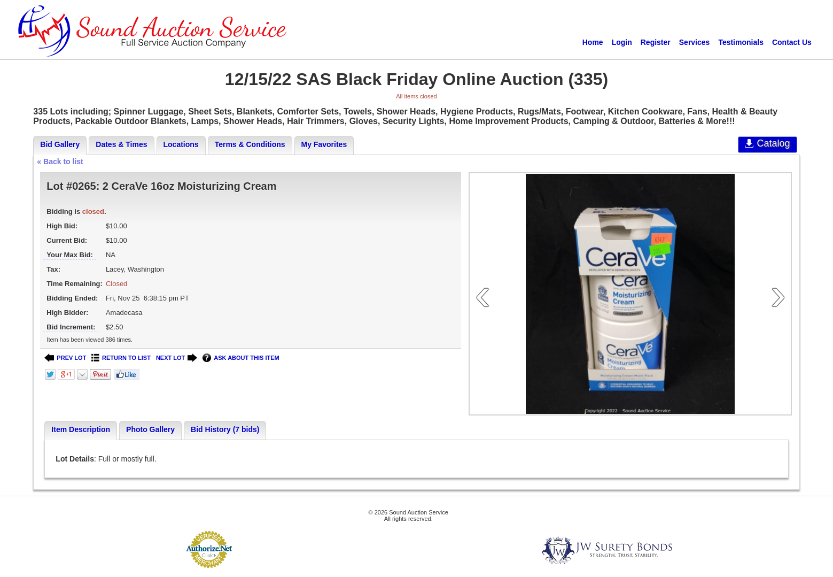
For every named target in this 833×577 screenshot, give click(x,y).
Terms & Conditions (250, 144)
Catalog (767, 143)
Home (592, 42)
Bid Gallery (60, 144)
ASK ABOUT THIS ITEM (241, 358)
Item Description (80, 429)
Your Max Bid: (69, 255)
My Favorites (324, 144)
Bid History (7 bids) (225, 429)
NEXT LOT (176, 358)
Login (622, 42)
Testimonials (741, 42)
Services (694, 42)
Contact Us (792, 42)
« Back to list (60, 161)
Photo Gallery (150, 429)
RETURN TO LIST (121, 358)
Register (656, 42)
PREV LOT (65, 358)
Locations (181, 144)
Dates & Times (121, 144)
